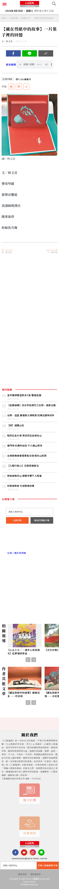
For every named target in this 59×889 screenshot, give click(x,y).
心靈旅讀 (13, 17)
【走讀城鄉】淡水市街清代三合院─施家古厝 (31, 405)
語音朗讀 (11, 64)
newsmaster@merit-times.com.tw (29, 858)
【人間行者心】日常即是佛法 (23, 465)
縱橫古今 (25, 17)
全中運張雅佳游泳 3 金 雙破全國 (24, 395)
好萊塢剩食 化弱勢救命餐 (20, 485)
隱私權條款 (35, 874)
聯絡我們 (22, 874)
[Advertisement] (29, 288)
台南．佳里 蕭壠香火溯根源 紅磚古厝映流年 (30, 415)
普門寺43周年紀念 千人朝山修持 (24, 445)
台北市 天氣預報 (29, 539)
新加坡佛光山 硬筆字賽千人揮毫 (24, 475)
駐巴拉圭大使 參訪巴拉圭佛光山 (24, 435)
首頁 (4, 17)
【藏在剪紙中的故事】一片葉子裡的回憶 (45, 17)
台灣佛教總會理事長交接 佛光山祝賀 (27, 455)
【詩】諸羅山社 (15, 425)
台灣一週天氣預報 (16, 552)
